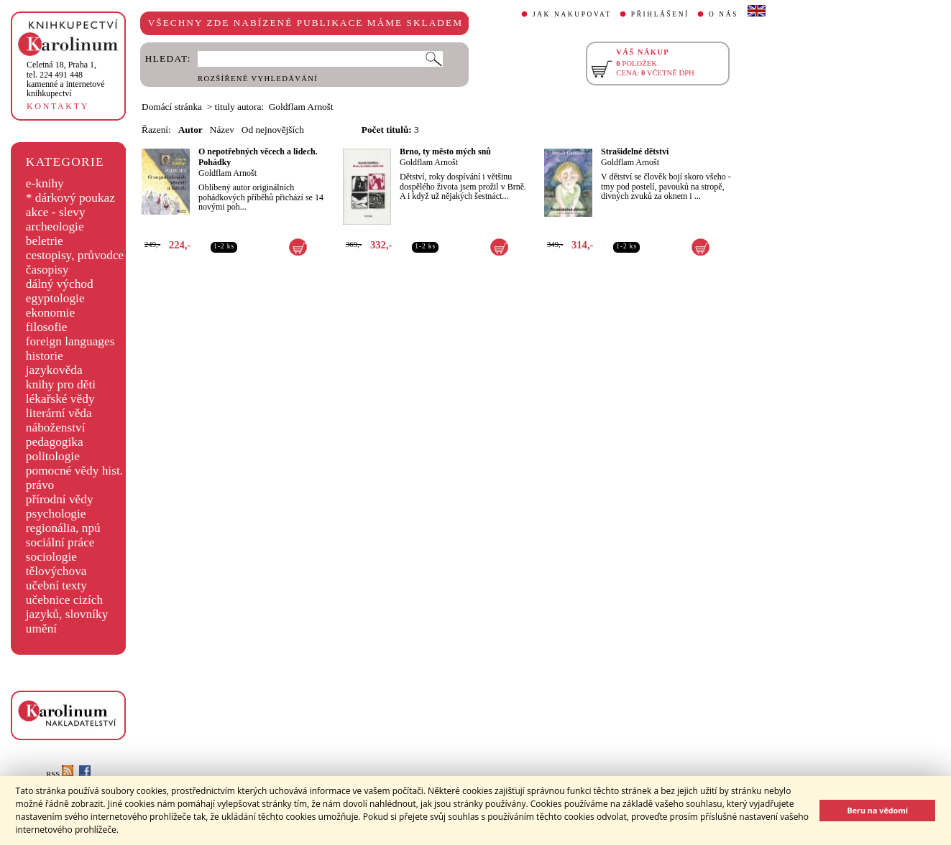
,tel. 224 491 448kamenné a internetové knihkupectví (66, 79)
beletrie (44, 241)
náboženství (56, 427)
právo (40, 485)
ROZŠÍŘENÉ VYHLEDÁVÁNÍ (258, 79)
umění (41, 628)
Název (222, 129)
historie (44, 356)
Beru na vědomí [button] (877, 810)
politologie (53, 456)
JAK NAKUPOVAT (572, 14)
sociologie (51, 557)
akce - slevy (56, 212)
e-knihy (45, 183)
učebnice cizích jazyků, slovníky (67, 607)
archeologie (55, 226)
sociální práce (60, 542)
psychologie (56, 513)
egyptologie (55, 298)
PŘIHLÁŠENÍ (660, 14)
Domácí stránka (172, 106)
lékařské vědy (60, 399)
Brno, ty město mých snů (445, 151)
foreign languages (70, 341)
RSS (59, 774)
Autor (190, 129)
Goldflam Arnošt (227, 173)
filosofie (47, 327)
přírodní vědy (59, 499)
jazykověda (54, 370)
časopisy (47, 269)
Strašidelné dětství (635, 151)
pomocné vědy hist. (74, 470)
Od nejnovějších (273, 129)
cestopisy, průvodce (75, 255)
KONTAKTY (58, 106)
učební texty (56, 585)
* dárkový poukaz (70, 198)
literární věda (59, 413)
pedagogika (54, 442)
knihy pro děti (61, 384)
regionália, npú (63, 528)
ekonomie (50, 312)
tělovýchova (56, 571)
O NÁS (723, 14)
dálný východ (59, 284)
